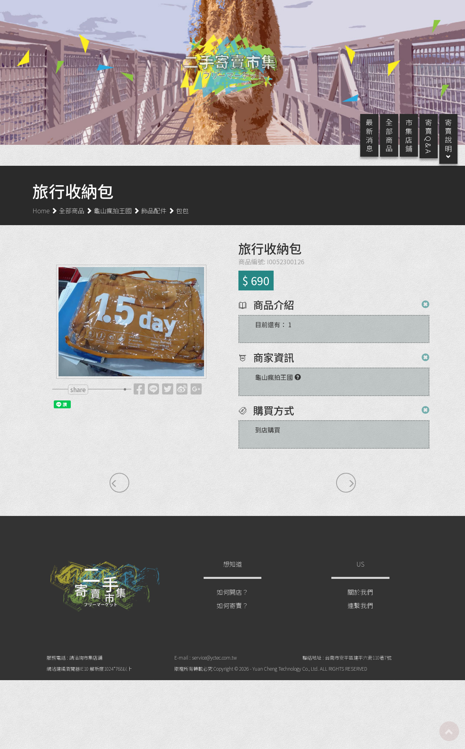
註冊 (399, 13)
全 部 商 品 (381, 143)
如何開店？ (232, 600)
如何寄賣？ (232, 613)
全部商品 (71, 218)
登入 (428, 13)
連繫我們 (360, 613)
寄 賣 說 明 (440, 147)
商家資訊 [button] (272, 365)
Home (40, 218)
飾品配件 (153, 218)
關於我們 (360, 600)
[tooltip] (139, 398)
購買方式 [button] (272, 418)
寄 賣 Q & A (421, 144)
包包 (182, 218)
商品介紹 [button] (272, 312)
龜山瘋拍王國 (113, 218)
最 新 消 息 (361, 143)
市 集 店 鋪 (401, 143)
